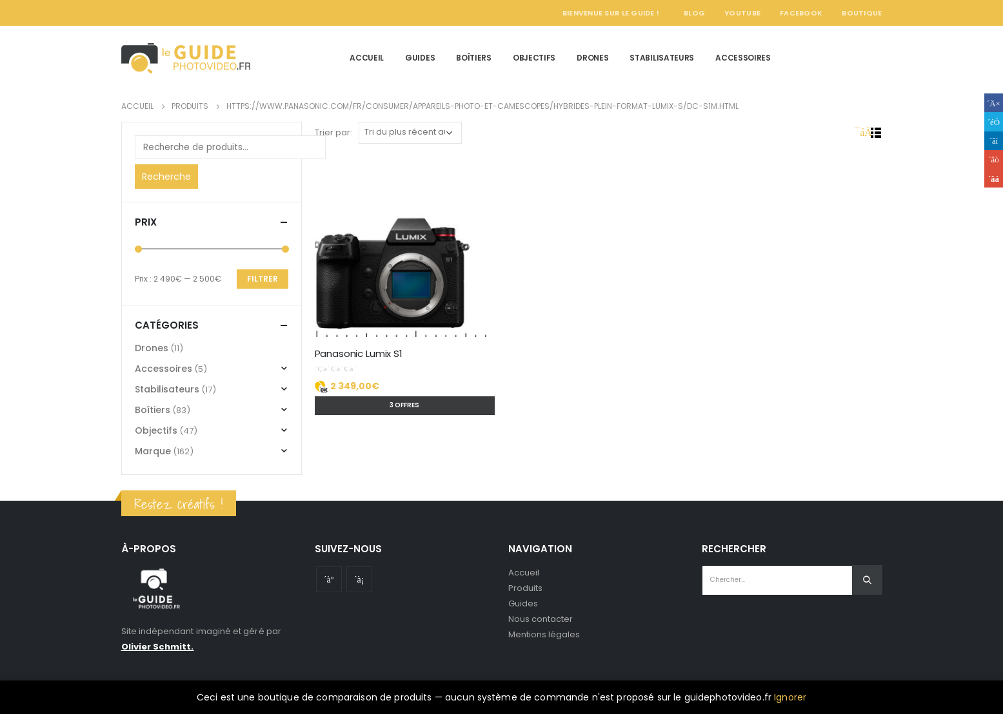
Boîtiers (474, 57)
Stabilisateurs (662, 57)
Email (993, 178)
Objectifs (534, 57)
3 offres (404, 405)
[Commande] (410, 133)
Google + (993, 159)
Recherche (166, 176)
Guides (420, 57)
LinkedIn (993, 140)
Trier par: (333, 132)
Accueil (367, 57)
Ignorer (790, 697)
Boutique (862, 13)
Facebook (801, 13)
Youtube (329, 579)
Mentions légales (544, 634)
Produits (525, 588)
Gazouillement (993, 121)
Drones (592, 57)
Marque (153, 451)
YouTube (742, 13)
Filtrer (262, 278)
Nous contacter (540, 619)
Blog (694, 13)
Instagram (359, 579)
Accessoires (743, 57)
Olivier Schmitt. (157, 647)
